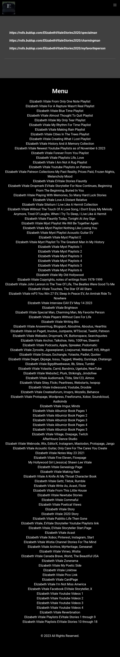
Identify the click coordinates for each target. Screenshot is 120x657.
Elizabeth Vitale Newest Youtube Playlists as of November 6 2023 (60, 148)
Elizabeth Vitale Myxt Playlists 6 (60, 270)
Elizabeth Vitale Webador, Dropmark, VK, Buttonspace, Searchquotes (60, 336)
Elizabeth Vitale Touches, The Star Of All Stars (60, 289)
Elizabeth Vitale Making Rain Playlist (60, 129)
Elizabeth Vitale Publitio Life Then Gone (60, 518)
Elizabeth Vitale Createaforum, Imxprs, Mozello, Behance (60, 392)
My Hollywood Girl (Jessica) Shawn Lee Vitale (60, 462)
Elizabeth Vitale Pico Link (60, 575)
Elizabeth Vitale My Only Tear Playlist (60, 120)
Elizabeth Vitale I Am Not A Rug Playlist (60, 162)
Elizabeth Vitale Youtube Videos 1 (60, 593)
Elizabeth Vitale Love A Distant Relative (60, 200)
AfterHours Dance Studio (60, 439)
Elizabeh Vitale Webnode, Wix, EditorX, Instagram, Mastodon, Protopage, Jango (60, 443)
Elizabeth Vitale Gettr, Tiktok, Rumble (60, 481)
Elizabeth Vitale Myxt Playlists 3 (60, 256)
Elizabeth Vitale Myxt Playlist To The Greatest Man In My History (60, 242)
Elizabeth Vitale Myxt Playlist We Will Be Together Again (60, 223)
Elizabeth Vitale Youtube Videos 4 (60, 608)
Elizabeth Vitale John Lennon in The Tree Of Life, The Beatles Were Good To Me (60, 284)
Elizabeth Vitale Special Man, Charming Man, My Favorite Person (60, 312)
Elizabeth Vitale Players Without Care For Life (60, 317)
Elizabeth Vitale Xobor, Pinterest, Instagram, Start (60, 537)
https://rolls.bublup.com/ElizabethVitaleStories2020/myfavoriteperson (57, 48)
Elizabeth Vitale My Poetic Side (60, 565)
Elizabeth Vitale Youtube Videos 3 (60, 603)
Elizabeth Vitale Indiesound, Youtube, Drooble (60, 387)
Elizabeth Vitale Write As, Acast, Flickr (60, 486)
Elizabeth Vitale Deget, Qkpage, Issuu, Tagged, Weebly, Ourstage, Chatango (59, 359)
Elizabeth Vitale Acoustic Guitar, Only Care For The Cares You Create (60, 448)
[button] (115, 5)
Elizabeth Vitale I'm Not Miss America (60, 584)
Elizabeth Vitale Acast (60, 533)
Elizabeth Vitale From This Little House (60, 490)
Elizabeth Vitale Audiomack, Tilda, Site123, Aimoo (60, 378)
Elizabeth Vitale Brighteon (60, 308)
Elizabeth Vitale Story (60, 509)
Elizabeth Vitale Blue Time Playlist (60, 111)
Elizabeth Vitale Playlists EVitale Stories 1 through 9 (60, 617)
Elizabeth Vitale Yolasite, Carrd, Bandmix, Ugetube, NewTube (60, 368)
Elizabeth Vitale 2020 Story (60, 514)
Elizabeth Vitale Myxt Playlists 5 (60, 265)
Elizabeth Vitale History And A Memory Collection (60, 144)
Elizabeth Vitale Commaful (60, 500)
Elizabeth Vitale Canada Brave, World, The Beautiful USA (60, 556)
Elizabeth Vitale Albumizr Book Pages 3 (60, 420)
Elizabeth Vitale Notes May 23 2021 (60, 453)
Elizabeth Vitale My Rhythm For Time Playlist (60, 125)
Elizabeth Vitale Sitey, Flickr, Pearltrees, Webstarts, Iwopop (60, 383)
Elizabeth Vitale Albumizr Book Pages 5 (60, 429)
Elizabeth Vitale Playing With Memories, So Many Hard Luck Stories (59, 195)
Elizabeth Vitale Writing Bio (60, 322)
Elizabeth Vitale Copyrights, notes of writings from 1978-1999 (60, 279)
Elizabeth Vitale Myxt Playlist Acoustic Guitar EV (60, 233)
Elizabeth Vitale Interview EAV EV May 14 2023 (60, 303)
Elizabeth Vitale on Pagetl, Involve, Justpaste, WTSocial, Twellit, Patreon (60, 331)
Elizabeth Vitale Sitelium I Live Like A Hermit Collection (60, 204)
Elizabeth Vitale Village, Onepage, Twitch (60, 434)
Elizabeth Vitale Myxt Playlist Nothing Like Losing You (60, 228)
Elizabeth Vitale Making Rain (60, 472)
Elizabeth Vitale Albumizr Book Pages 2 (60, 415)
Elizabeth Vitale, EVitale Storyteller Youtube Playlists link (60, 523)
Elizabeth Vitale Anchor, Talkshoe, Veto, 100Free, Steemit (60, 340)
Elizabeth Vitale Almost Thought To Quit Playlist (60, 115)
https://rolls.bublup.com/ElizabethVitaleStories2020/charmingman (54, 40)
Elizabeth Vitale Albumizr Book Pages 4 (60, 425)
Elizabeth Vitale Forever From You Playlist (60, 153)
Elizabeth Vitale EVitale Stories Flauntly (60, 181)
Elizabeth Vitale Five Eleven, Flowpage (60, 458)
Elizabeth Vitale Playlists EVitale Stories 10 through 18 (59, 622)
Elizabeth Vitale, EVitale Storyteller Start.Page (60, 528)
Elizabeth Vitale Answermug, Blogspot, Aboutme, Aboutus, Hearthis (60, 326)
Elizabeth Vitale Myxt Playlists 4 (60, 261)
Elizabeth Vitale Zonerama (60, 561)
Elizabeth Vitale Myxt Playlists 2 (60, 251)
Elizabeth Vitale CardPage (60, 579)
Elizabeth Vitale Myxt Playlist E (60, 237)
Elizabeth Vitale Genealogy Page (60, 467)
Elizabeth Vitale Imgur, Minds (60, 406)
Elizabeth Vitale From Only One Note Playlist (60, 101)
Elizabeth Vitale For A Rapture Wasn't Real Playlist (60, 106)
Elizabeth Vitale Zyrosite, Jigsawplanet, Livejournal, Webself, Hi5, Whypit (60, 350)
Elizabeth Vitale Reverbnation (60, 612)
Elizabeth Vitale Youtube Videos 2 (60, 598)
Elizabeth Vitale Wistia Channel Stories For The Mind (60, 542)
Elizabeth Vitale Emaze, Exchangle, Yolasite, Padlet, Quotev (59, 354)
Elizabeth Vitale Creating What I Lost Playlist (60, 139)
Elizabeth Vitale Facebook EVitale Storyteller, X (60, 589)
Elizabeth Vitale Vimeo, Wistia (60, 551)
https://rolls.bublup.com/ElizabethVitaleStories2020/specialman (53, 33)
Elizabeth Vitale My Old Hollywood (60, 275)
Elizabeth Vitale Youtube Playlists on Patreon (60, 167)
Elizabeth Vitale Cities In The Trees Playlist (60, 134)
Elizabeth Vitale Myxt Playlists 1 (60, 247)
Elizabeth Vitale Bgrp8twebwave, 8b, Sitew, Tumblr (60, 364)
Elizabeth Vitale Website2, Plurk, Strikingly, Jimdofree (60, 373)
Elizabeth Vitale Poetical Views (60, 504)
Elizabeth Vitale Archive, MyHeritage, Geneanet (60, 547)
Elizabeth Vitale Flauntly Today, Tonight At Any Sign (60, 218)
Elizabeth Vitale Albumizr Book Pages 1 (60, 411)
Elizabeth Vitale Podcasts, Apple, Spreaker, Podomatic (60, 345)
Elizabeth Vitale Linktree (60, 570)
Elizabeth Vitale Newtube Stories (60, 495)
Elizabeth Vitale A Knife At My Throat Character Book (59, 476)
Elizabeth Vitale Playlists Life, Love (60, 158)
